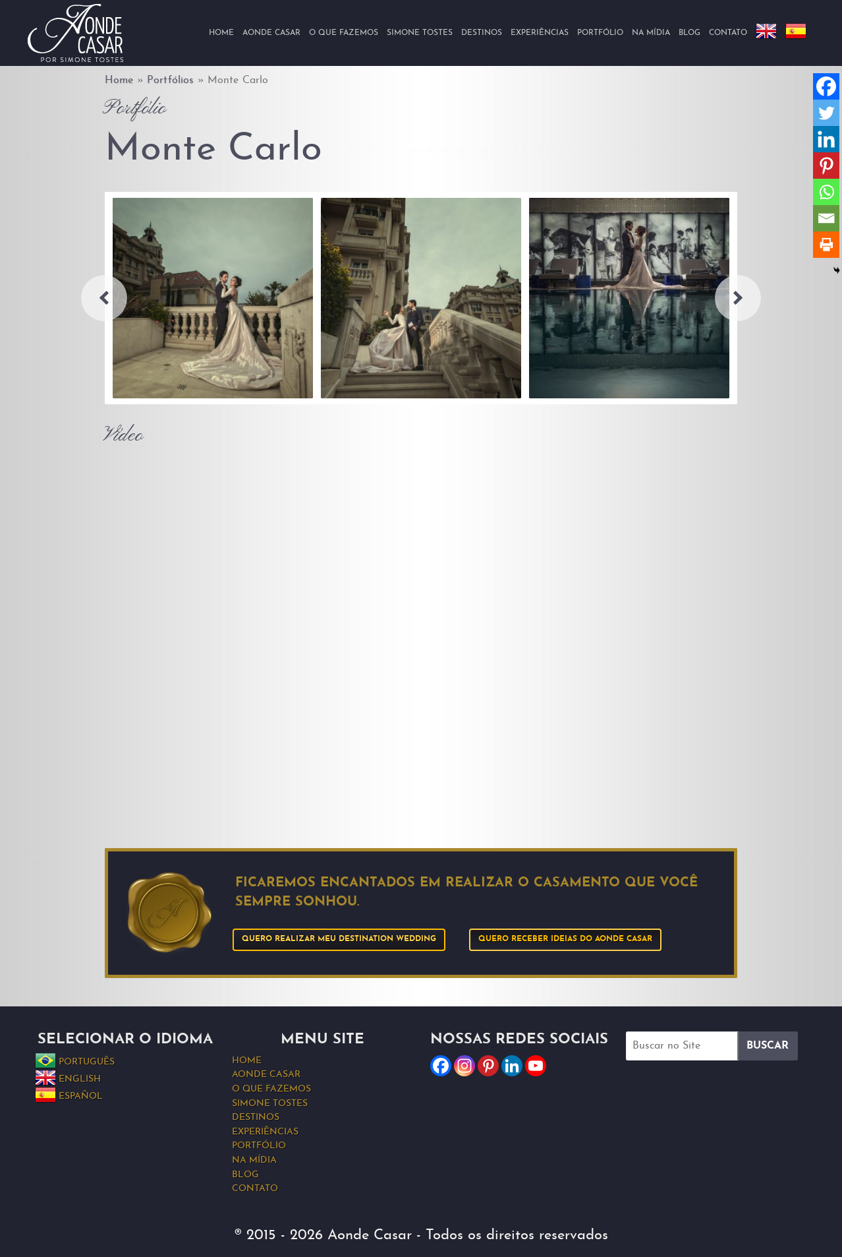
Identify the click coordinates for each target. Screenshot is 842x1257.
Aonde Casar (271, 33)
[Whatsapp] (826, 192)
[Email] (826, 218)
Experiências (540, 33)
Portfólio (600, 33)
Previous (104, 298)
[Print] (826, 244)
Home (221, 33)
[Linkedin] (826, 139)
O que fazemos (343, 33)
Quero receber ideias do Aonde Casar (565, 939)
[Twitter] (826, 113)
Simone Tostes (420, 33)
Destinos (481, 33)
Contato (728, 33)
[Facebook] (826, 86)
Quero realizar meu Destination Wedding (339, 939)
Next (738, 298)
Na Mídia (651, 33)
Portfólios (170, 80)
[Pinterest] (826, 165)
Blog (689, 33)
